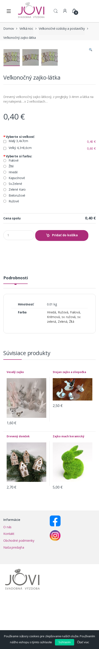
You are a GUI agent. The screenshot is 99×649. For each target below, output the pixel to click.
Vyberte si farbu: (17, 208)
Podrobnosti (15, 330)
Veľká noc (26, 28)
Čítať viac (83, 642)
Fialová (75, 364)
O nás (7, 579)
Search (55, 11)
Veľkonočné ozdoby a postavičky (62, 28)
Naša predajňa (13, 599)
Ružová (63, 364)
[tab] (15, 331)
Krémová (53, 369)
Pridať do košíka (65, 287)
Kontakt (8, 585)
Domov (8, 28)
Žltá (71, 373)
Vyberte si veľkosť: (19, 189)
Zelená (62, 373)
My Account (64, 11)
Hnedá (51, 364)
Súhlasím (64, 642)
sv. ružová (69, 369)
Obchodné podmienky (18, 592)
